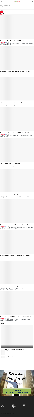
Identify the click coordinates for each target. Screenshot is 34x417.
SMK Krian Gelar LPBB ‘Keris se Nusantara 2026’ (10, 163)
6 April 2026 (7, 134)
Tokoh (24, 405)
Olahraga (13, 405)
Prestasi (24, 400)
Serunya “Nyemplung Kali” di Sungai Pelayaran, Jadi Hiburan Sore (13, 194)
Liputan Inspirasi (3, 42)
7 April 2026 (7, 42)
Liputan (13, 404)
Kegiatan (2, 407)
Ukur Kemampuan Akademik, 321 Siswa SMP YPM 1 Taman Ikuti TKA (14, 132)
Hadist (2, 405)
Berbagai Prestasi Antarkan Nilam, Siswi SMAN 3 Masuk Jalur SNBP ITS (15, 71)
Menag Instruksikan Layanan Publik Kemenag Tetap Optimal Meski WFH (15, 224)
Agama (2, 400)
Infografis (2, 406)
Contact (13, 413)
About (1, 413)
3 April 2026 (7, 226)
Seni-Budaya (24, 404)
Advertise (4, 413)
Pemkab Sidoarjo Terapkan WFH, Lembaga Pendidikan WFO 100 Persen (15, 286)
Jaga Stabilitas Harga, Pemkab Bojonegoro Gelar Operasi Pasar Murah (14, 102)
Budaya (2, 404)
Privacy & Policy (9, 413)
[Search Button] (1, 12)
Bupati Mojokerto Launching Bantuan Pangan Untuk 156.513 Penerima (15, 255)
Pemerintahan (14, 406)
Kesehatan (13, 400)
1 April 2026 (7, 318)
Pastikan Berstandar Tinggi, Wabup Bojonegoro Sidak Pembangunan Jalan (15, 316)
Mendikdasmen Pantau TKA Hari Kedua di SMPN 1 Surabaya (12, 40)
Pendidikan (13, 407)
